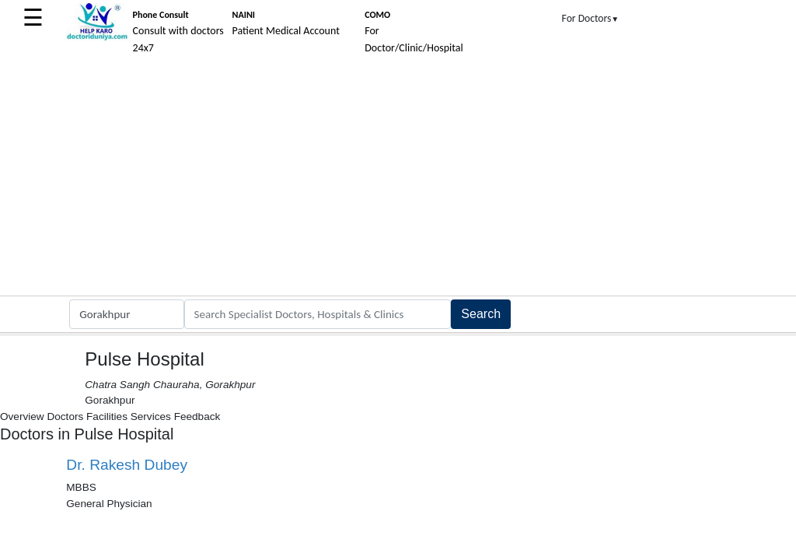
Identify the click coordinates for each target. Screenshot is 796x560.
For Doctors (591, 18)
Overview (22, 416)
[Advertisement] (398, 179)
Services (151, 416)
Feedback (197, 416)
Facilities (106, 416)
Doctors (65, 416)
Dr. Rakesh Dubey (126, 465)
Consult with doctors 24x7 (178, 31)
